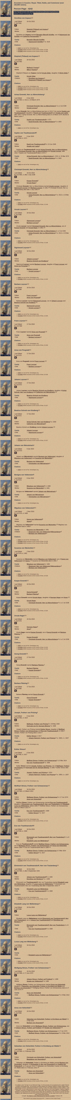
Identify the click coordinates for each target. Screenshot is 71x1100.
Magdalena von (36, 1059)
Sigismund (21, 188)
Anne (66, 597)
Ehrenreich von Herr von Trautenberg (41, 804)
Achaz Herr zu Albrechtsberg (54, 149)
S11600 (20, 49)
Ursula (32, 108)
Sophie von (36, 119)
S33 (19, 48)
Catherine (31, 36)
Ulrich (63, 73)
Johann (32, 259)
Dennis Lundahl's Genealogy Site (23, 13)
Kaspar (32, 181)
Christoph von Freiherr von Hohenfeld (44, 1057)
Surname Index (25, 12)
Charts (41, 12)
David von (43, 113)
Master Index (34, 12)
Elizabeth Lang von (37, 841)
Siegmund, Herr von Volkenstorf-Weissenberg (44, 532)
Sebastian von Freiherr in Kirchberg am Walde (42, 986)
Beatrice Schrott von (37, 261)
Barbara (36, 188)
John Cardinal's (33, 1098)
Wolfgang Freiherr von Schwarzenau (42, 797)
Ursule (31, 31)
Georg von (34, 519)
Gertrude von (38, 726)
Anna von (21, 266)
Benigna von (47, 456)
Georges (55, 597)
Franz (59, 264)
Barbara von (22, 988)
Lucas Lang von (43, 884)
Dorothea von (36, 78)
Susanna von (43, 458)
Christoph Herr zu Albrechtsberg (41, 106)
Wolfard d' (33, 67)
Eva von (49, 731)
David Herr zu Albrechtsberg (42, 122)
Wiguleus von (23, 458)
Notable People (49, 12)
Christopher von (39, 463)
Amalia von (62, 113)
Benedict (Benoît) (45, 34)
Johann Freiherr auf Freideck (39, 979)
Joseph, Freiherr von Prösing (41, 766)
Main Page (17, 12)
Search (57, 12)
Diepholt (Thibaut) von (37, 29)
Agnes (29, 521)
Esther (45, 729)
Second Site (39, 1098)
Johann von (46, 491)
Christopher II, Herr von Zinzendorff (42, 1064)
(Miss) (32, 69)
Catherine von (45, 392)
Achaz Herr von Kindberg (38, 422)
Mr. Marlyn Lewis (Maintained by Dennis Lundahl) (41, 1096)
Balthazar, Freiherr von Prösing (37, 724)
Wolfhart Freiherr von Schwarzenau (42, 760)
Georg (32, 592)
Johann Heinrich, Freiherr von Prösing (42, 738)
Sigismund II (36, 42)
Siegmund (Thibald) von (39, 80)
